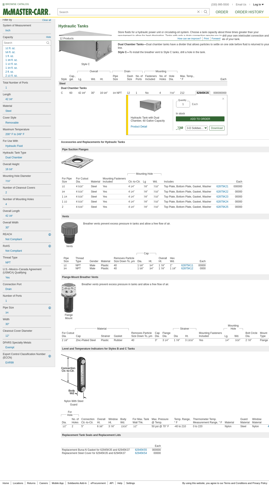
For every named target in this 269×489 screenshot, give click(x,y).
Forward (216, 38)
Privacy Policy (259, 483)
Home (6, 483)
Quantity (182, 100)
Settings (130, 483)
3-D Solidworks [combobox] (197, 128)
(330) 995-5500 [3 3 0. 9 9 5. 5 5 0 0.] (220, 4)
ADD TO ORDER (200, 119)
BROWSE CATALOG (17, 4)
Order (222, 12)
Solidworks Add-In (77, 483)
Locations (18, 483)
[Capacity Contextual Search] (27, 43)
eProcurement (98, 483)
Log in (258, 4)
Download (217, 128)
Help (119, 483)
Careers (43, 483)
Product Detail (139, 126)
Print (206, 38)
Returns (31, 483)
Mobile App (58, 483)
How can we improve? (189, 38)
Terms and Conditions (235, 483)
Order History (249, 12)
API (112, 483)
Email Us (241, 4)
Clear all (46, 20)
